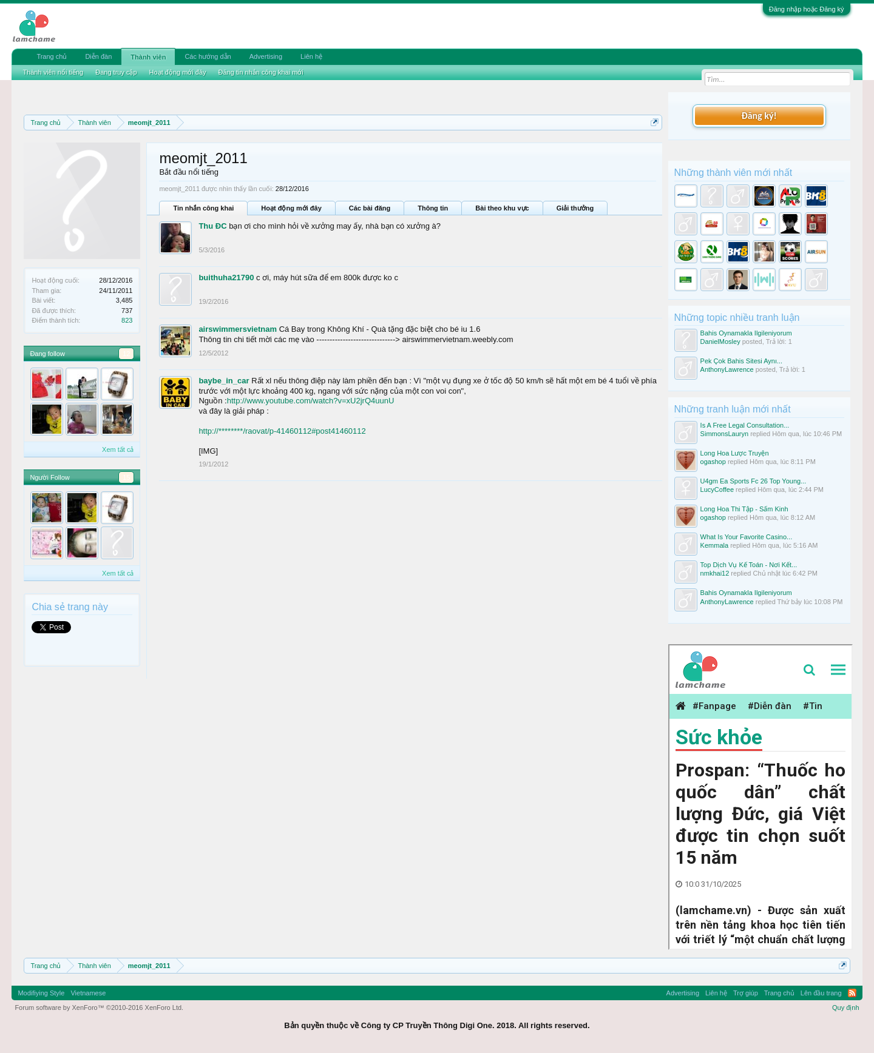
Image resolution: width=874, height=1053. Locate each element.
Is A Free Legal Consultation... (745, 425)
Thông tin (433, 208)
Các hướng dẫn (208, 56)
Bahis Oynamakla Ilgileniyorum (746, 333)
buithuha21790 (226, 277)
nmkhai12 (715, 573)
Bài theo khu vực (502, 208)
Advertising (265, 56)
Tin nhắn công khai (203, 208)
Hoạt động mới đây (291, 208)
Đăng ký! (758, 115)
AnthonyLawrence (727, 369)
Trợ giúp (745, 993)
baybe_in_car (223, 380)
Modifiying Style (41, 993)
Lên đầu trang (821, 993)
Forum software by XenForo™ (99, 1007)
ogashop (713, 461)
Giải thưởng (575, 208)
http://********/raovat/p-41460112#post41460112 (281, 431)
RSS (852, 993)
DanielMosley (720, 341)
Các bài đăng (369, 208)
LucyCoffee (717, 489)
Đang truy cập (116, 72)
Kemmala (714, 545)
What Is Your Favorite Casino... (746, 536)
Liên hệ (311, 56)
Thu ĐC (212, 225)
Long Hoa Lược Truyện (734, 453)
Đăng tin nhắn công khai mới (260, 72)
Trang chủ (51, 56)
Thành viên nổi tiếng (52, 72)
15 (126, 477)
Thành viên (148, 57)
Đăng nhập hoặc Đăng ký (806, 9)
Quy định (845, 1007)
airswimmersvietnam (237, 329)
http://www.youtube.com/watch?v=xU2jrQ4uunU (311, 400)
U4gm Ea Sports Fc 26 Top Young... (753, 481)
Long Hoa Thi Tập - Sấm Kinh (744, 509)
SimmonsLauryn (724, 433)
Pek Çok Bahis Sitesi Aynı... (741, 361)
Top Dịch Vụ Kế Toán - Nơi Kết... (749, 564)
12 (126, 353)
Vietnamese (88, 993)
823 (126, 320)
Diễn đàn (98, 56)
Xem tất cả (118, 449)
